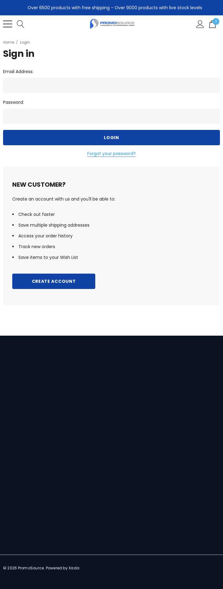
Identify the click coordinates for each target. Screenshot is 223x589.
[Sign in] (200, 24)
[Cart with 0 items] (212, 24)
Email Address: (18, 71)
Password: (13, 102)
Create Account (54, 281)
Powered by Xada (63, 568)
